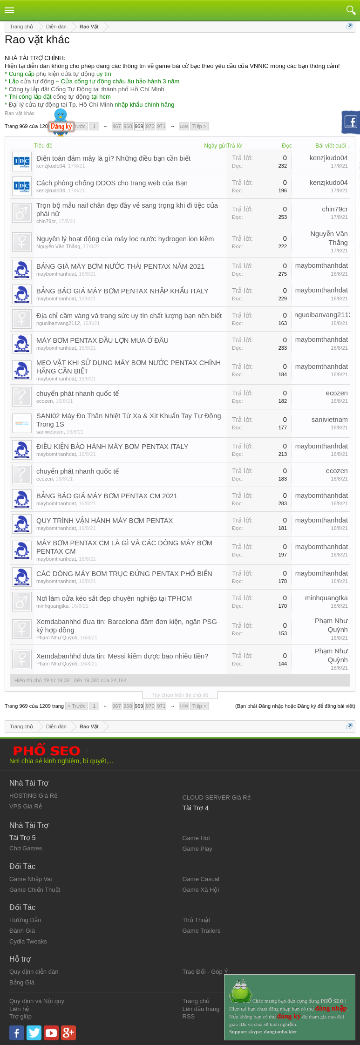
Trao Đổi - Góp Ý (206, 971)
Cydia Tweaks (28, 941)
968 (127, 126)
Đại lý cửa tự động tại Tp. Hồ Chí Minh (61, 104)
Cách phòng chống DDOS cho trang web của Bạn (112, 183)
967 (116, 126)
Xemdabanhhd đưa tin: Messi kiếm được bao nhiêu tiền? (122, 656)
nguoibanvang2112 (58, 323)
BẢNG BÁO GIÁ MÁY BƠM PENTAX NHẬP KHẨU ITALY (122, 291)
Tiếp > (199, 126)
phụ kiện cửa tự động (65, 73)
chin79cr (46, 221)
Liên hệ (19, 1008)
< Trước (77, 126)
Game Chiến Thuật (34, 889)
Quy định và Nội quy (36, 1001)
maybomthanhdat (56, 274)
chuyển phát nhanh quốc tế (77, 393)
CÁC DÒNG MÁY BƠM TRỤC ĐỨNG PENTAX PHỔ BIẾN (124, 573)
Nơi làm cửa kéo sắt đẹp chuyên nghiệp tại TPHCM (114, 598)
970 (150, 126)
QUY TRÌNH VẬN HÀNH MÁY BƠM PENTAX (104, 520)
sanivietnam (50, 431)
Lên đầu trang (201, 1008)
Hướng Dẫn (25, 919)
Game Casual (201, 878)
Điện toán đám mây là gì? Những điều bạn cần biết (113, 158)
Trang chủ (196, 1001)
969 (139, 126)
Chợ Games (25, 848)
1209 (183, 126)
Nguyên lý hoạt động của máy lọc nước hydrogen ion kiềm (125, 239)
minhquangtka (52, 606)
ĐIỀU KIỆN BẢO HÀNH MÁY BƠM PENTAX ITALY (112, 446)
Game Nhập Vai (30, 878)
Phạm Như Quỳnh (56, 637)
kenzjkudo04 (50, 166)
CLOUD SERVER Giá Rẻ (217, 797)
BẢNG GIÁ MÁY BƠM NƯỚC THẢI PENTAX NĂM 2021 (120, 266)
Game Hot (196, 838)
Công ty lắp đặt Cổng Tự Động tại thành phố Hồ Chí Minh (86, 89)
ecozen (44, 401)
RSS (189, 1016)
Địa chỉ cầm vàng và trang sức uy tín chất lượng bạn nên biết (129, 315)
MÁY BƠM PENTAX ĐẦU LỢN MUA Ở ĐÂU (102, 340)
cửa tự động (37, 81)
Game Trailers (202, 930)
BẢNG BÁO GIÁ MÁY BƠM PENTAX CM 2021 (106, 496)
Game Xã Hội (201, 889)
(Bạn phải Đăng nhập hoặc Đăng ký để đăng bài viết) (295, 706)
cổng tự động (71, 96)
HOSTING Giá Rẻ (33, 795)
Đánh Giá (22, 930)
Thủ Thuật (197, 919)
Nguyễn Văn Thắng (58, 246)
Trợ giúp (20, 1016)
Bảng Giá (21, 982)
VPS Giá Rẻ (25, 806)
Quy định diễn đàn (33, 971)
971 (161, 126)
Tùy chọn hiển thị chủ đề (180, 695)
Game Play (197, 848)
